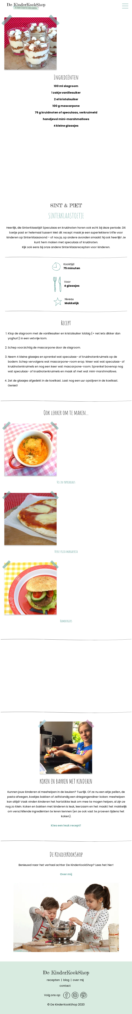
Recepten (53, 980)
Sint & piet (66, 205)
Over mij (66, 874)
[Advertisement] (66, 168)
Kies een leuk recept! (66, 825)
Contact (65, 986)
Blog (66, 980)
